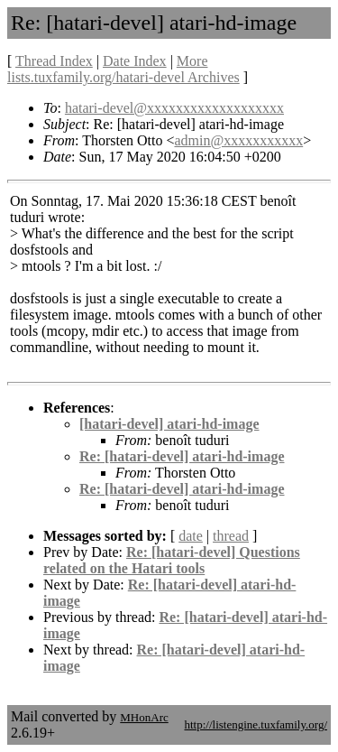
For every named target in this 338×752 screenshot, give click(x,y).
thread (231, 535)
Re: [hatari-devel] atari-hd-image (182, 456)
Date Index (135, 61)
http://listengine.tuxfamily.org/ (255, 724)
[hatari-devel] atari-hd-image (169, 424)
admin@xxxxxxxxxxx (238, 140)
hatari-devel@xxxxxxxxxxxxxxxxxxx (174, 108)
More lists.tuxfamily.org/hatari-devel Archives (123, 69)
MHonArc (144, 717)
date (190, 535)
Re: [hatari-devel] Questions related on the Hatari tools (171, 560)
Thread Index (54, 61)
